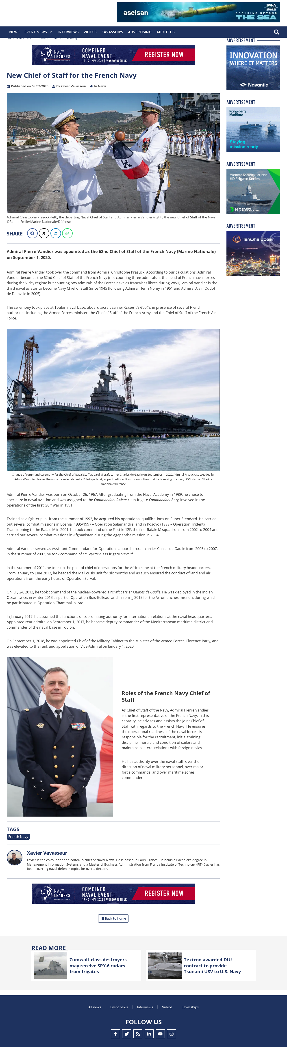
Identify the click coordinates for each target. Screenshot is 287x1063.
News (14, 32)
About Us (166, 32)
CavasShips (112, 32)
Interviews (68, 32)
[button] (276, 32)
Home (11, 53)
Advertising (140, 32)
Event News (38, 32)
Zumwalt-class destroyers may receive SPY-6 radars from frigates (101, 980)
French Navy (16, 852)
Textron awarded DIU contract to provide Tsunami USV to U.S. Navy (215, 980)
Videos (90, 32)
